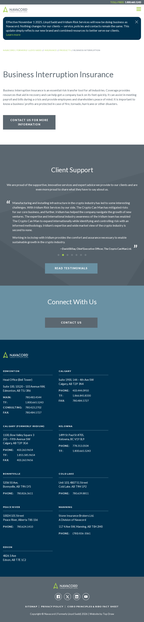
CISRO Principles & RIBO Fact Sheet (93, 606)
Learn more (13, 34)
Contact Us (71, 322)
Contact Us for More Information (29, 122)
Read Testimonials (71, 268)
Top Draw (108, 613)
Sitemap (31, 606)
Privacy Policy (52, 606)
